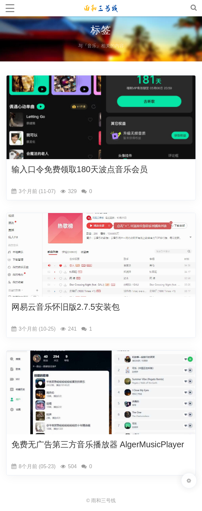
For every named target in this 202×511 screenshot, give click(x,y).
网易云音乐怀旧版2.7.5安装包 (65, 306)
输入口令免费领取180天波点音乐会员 (79, 169)
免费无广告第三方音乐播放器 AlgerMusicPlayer (97, 444)
